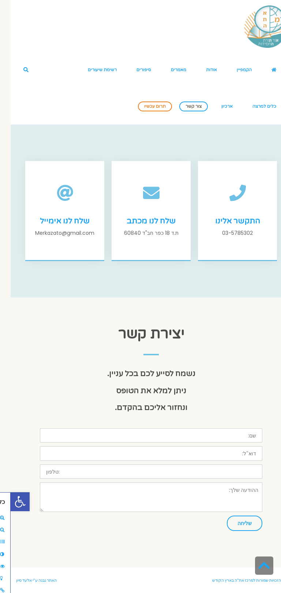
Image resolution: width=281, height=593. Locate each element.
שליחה (234, 523)
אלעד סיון (13, 580)
